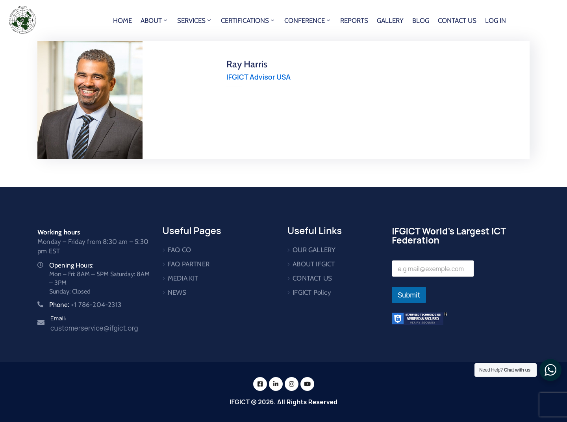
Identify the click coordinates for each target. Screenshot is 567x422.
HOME (122, 20)
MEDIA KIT (183, 278)
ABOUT (155, 20)
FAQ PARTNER (188, 264)
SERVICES (194, 20)
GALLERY (390, 20)
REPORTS (354, 20)
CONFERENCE (308, 20)
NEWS (177, 292)
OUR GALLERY (314, 250)
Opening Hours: (71, 265)
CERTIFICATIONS (248, 20)
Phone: (85, 305)
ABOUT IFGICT (314, 264)
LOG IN (495, 20)
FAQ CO (179, 250)
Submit (409, 294)
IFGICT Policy (312, 292)
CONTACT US (457, 20)
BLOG (420, 20)
